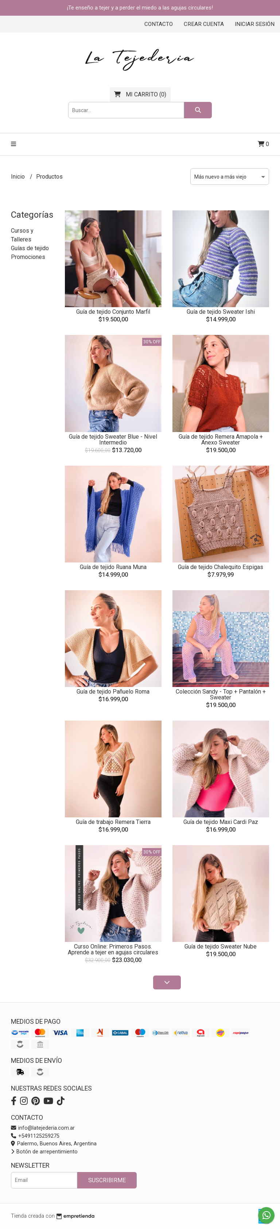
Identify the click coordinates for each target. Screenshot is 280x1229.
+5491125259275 (35, 1136)
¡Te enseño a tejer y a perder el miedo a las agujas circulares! (140, 7)
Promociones (28, 256)
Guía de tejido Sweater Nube (220, 946)
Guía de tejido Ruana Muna (113, 567)
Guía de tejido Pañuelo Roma (113, 691)
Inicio (18, 176)
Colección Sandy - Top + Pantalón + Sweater (221, 694)
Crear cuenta (204, 24)
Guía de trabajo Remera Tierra (113, 821)
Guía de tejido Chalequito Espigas (220, 567)
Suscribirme (107, 1180)
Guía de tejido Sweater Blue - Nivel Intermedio (113, 439)
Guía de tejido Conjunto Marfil (113, 311)
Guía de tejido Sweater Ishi (221, 311)
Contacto (158, 24)
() (140, 94)
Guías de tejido (30, 248)
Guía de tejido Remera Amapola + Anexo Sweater (221, 439)
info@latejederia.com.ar (43, 1128)
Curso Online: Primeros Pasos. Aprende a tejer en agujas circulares (113, 949)
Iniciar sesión (255, 24)
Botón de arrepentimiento (44, 1152)
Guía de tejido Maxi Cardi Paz (220, 821)
